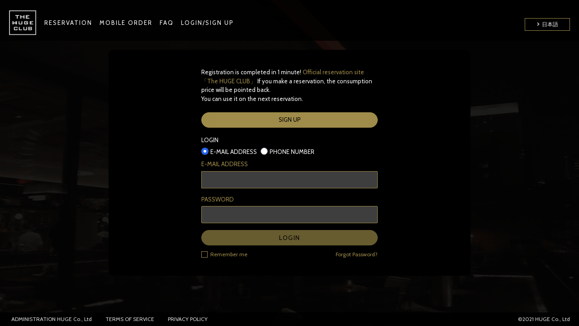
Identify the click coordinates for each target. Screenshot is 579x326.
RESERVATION (68, 22)
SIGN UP (290, 119)
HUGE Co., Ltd (74, 319)
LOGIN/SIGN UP (207, 22)
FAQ (167, 22)
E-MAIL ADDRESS (224, 164)
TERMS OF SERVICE (129, 319)
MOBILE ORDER (126, 22)
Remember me (224, 254)
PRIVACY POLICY (188, 319)
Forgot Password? (357, 254)
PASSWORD (217, 199)
